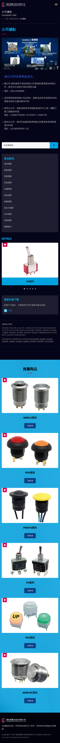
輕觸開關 (8, 201)
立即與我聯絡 (48, 341)
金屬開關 (8, 189)
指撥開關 (8, 220)
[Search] (26, 145)
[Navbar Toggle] (56, 4)
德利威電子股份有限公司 (25, 734)
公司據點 (22, 19)
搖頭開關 (8, 164)
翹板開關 (8, 170)
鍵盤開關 (33, 341)
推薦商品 (30, 369)
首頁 (6, 19)
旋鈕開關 (8, 195)
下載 (8, 310)
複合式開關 (8, 208)
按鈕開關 (8, 182)
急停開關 (8, 214)
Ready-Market (24, 737)
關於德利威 (14, 19)
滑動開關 (8, 176)
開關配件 (8, 227)
